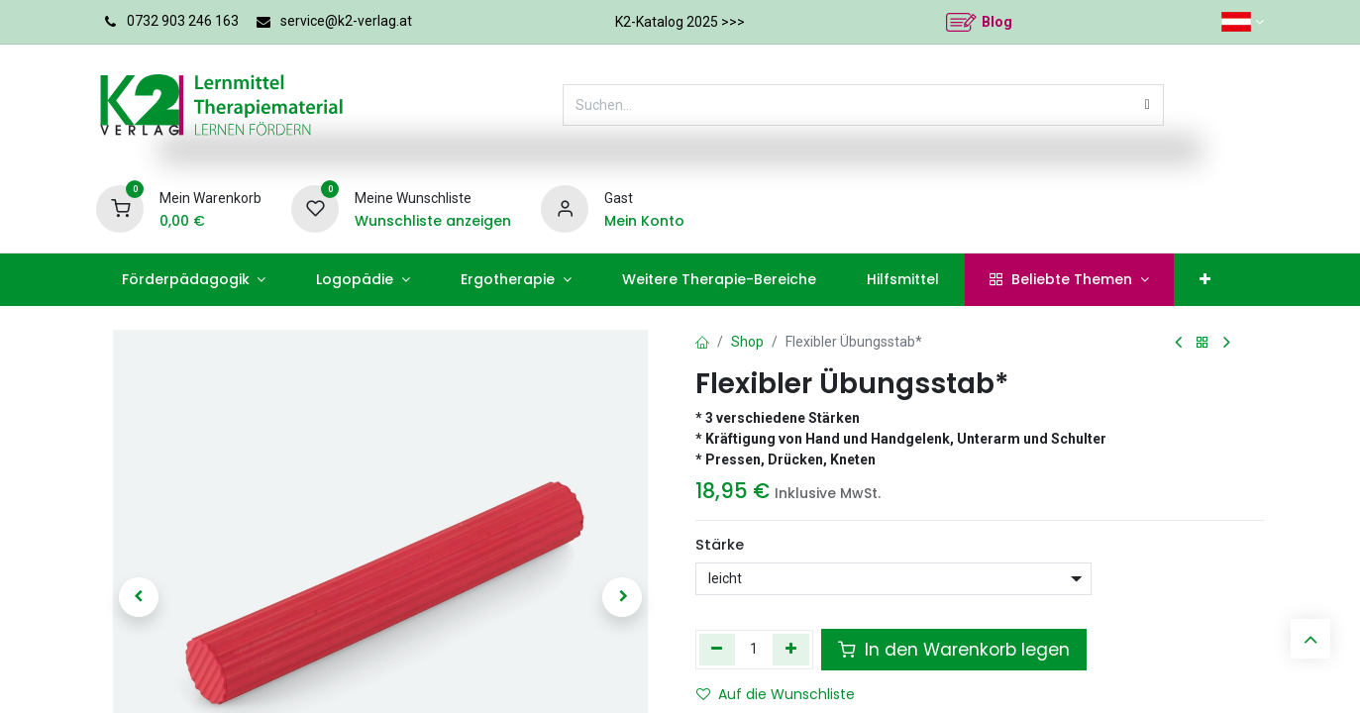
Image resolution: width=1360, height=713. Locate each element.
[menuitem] (193, 280)
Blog (997, 22)
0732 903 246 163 (183, 21)
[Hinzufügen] (791, 649)
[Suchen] (1147, 105)
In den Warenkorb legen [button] (954, 650)
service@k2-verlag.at (346, 21)
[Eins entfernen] (717, 649)
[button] (138, 597)
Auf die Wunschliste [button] (775, 694)
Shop (747, 342)
